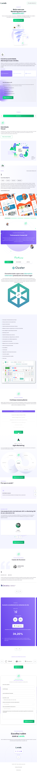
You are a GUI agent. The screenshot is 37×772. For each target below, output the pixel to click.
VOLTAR (18, 756)
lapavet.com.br (15, 608)
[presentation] (1, 116)
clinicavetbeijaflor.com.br (5, 190)
